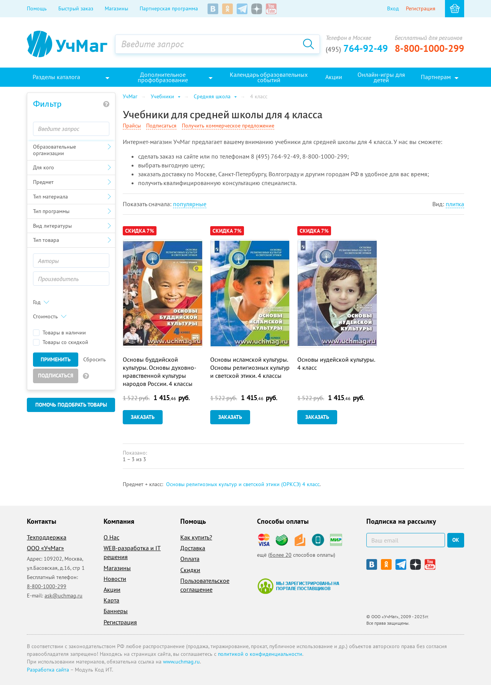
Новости (115, 578)
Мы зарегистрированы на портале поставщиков (298, 586)
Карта (111, 600)
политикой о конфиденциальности (260, 653)
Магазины (116, 8)
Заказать (143, 417)
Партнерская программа (169, 8)
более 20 (281, 554)
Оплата (189, 559)
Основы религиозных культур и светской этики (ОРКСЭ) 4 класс (243, 484)
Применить (56, 359)
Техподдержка (46, 537)
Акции (112, 589)
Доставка (192, 548)
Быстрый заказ (75, 8)
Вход (393, 8)
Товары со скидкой (60, 342)
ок (455, 539)
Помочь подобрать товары (71, 404)
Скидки (190, 570)
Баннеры (116, 611)
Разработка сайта (48, 669)
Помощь (37, 8)
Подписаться (55, 375)
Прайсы (132, 125)
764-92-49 (357, 48)
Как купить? (196, 537)
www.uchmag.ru (181, 661)
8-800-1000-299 (429, 48)
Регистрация (420, 8)
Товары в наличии (59, 332)
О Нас (111, 537)
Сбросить (94, 359)
